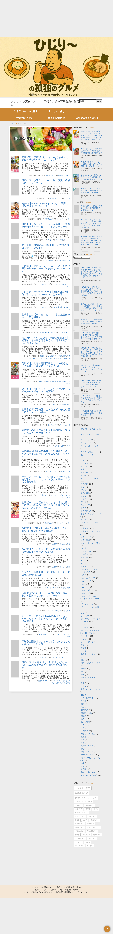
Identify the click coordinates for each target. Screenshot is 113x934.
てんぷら (84, 557)
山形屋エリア (59, 446)
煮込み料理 (85, 722)
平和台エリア (43, 657)
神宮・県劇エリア (51, 472)
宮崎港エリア (79, 827)
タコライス (85, 520)
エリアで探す (56, 111)
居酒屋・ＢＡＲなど (89, 677)
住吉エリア (91, 816)
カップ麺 (84, 472)
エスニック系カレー (58, 657)
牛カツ (83, 725)
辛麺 (82, 743)
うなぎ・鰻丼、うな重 (90, 446)
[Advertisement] (56, 18)
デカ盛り (84, 554)
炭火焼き (44, 358)
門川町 (40, 381)
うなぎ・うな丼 (87, 443)
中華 (68, 425)
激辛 (82, 707)
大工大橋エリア (80, 838)
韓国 (82, 763)
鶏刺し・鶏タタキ (64, 358)
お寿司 (83, 469)
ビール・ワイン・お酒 (90, 607)
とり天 (83, 563)
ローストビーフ (87, 642)
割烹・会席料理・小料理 (91, 663)
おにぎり (84, 463)
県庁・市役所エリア (81, 812)
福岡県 (95, 809)
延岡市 (53, 404)
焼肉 (82, 719)
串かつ (83, 651)
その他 (83, 508)
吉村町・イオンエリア (86, 797)
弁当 (68, 404)
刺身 (64, 356)
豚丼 (82, 740)
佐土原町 (51, 261)
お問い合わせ (56, 118)
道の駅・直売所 (87, 746)
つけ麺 (61, 332)
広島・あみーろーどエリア (83, 801)
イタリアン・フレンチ (60, 284)
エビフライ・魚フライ (62, 634)
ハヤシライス (86, 581)
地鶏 (68, 261)
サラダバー (85, 499)
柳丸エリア (96, 835)
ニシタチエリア (43, 284)
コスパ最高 (85, 493)
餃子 (68, 567)
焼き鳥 (59, 381)
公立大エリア (52, 425)
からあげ (51, 356)
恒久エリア (86, 835)
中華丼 (83, 648)
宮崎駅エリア (50, 175)
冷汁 (82, 657)
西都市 (42, 356)
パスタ (54, 307)
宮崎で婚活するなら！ (87, 118)
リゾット (84, 639)
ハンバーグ (85, 593)
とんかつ (67, 611)
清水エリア (90, 823)
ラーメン (67, 198)
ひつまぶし (85, 616)
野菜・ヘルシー (87, 752)
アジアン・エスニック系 (91, 429)
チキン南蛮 (59, 240)
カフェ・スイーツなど (90, 478)
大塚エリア (78, 805)
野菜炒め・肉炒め (64, 175)
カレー (68, 657)
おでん (83, 460)
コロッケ (84, 496)
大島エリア (78, 809)
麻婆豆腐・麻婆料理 (89, 775)
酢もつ (83, 749)
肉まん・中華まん (88, 734)
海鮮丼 (83, 701)
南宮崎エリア (49, 219)
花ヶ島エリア (95, 820)
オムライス (85, 466)
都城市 (77, 835)
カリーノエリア (55, 611)
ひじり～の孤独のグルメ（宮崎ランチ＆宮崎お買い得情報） (59, 887)
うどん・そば (65, 472)
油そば (83, 695)
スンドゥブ (85, 505)
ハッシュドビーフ (88, 578)
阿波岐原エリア (55, 198)
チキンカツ (85, 528)
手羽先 (83, 686)
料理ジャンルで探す (26, 111)
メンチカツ (85, 627)
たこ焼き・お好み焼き (90, 523)
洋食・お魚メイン (88, 698)
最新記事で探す (26, 118)
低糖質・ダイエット (89, 654)
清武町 (50, 240)
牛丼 (68, 446)
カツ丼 (83, 475)
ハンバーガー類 (87, 590)
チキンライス (86, 537)
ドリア (83, 560)
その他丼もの (86, 511)
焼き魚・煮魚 (52, 358)
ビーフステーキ (87, 604)
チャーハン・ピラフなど (59, 495)
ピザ (68, 286)
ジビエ (83, 502)
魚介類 (83, 769)
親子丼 (83, 737)
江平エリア (78, 842)
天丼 (82, 675)
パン (68, 219)
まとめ (83, 624)
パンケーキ (85, 587)
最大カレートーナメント (91, 689)
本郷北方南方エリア (93, 827)
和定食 (83, 669)
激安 (82, 704)
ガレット (84, 490)
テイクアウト (61, 219)
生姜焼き (84, 731)
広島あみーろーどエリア (46, 332)
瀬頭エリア (91, 838)
